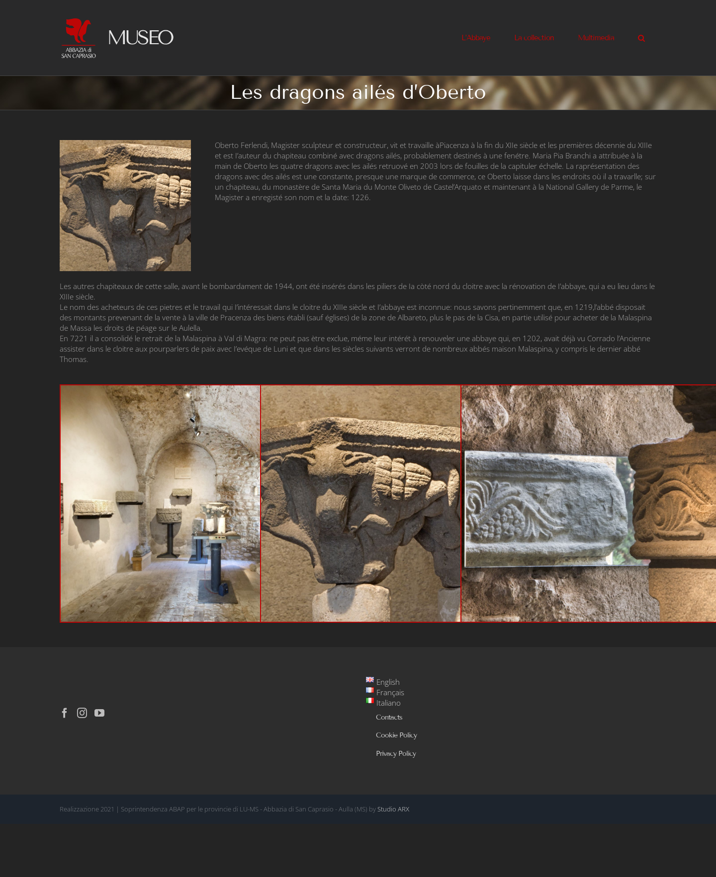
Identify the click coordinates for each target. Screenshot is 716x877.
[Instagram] (82, 713)
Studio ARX (393, 808)
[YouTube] (99, 713)
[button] (641, 37)
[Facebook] (65, 713)
